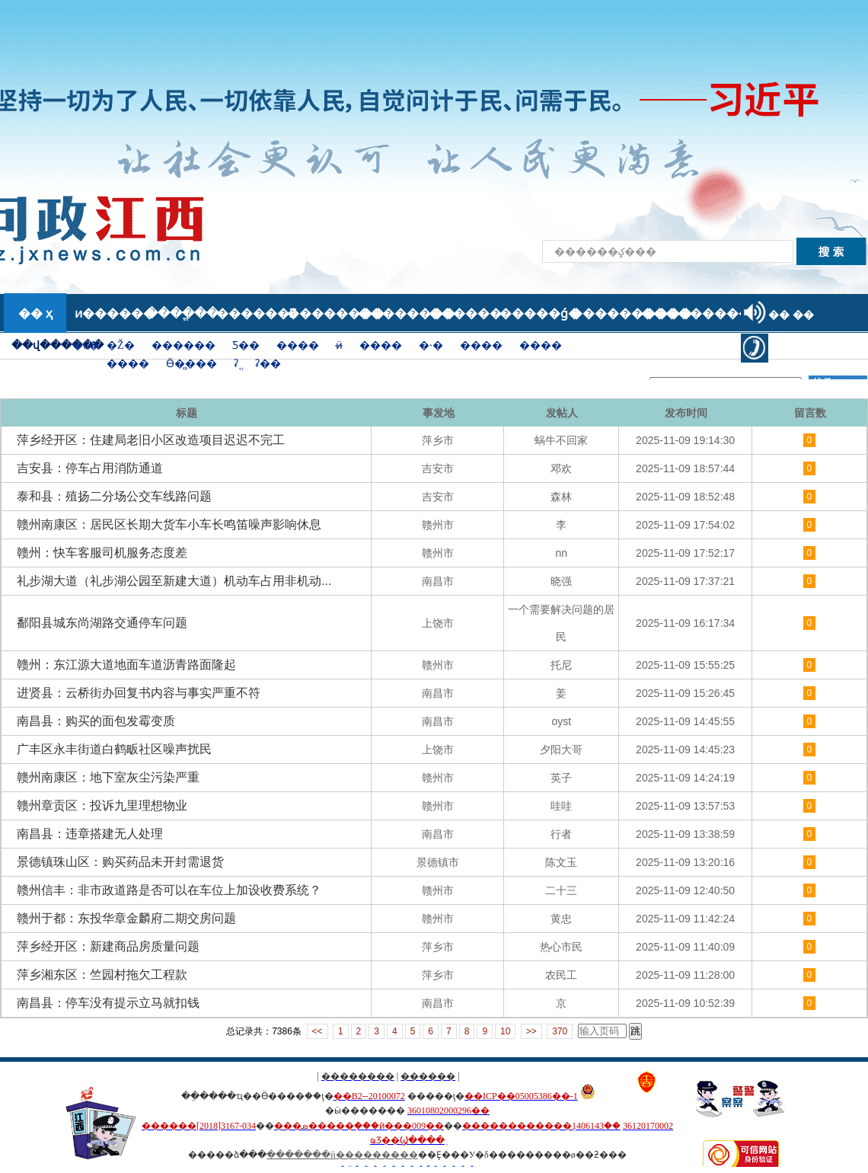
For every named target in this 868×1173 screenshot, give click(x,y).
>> (531, 1031)
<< (317, 1031)
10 (505, 1031)
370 (559, 1031)
